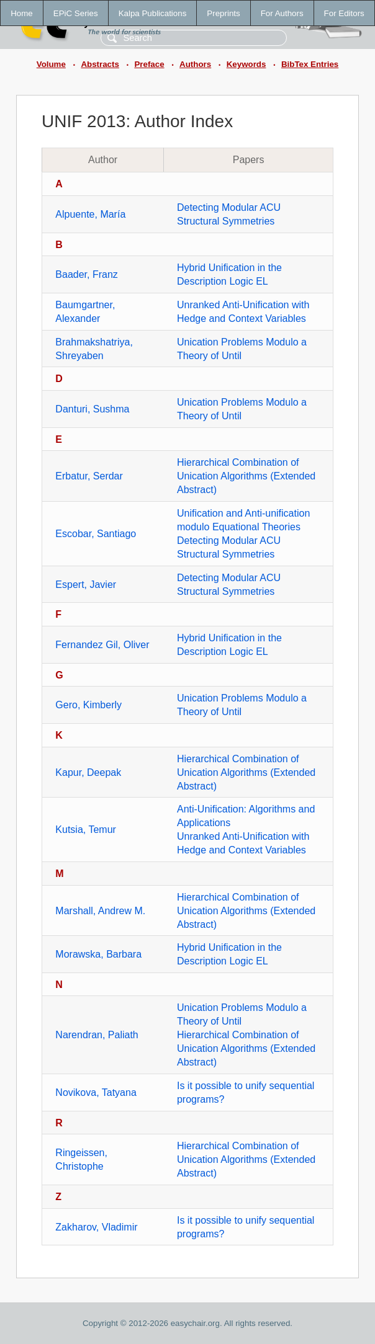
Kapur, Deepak (88, 772)
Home (22, 13)
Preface (149, 64)
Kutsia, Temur (85, 829)
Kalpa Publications (153, 13)
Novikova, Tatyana (95, 1092)
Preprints (223, 13)
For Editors (344, 13)
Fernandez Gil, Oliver (102, 644)
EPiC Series (75, 13)
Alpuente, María (90, 214)
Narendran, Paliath (96, 1035)
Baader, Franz (86, 274)
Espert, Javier (85, 584)
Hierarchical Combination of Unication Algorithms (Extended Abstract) (246, 476)
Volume (51, 64)
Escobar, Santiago (95, 533)
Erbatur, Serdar (89, 476)
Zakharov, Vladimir (96, 1227)
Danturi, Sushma (92, 409)
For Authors (282, 13)
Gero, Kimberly (88, 705)
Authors (195, 64)
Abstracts (100, 64)
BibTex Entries (309, 64)
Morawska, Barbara (98, 954)
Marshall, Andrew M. (100, 911)
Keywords (246, 64)
